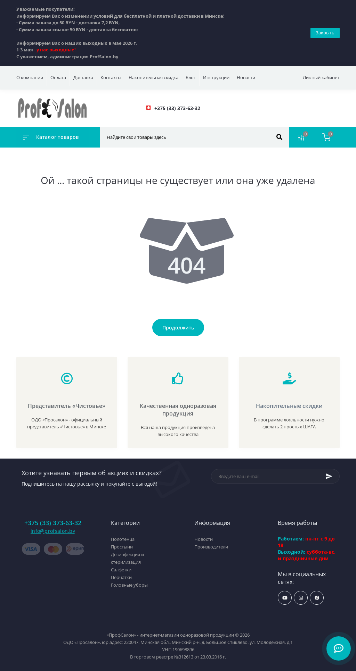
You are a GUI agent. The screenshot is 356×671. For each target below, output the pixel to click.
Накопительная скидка (153, 77)
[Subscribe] (329, 476)
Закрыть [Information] (325, 33)
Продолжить (178, 327)
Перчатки (121, 577)
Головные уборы (129, 585)
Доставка (83, 77)
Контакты (110, 77)
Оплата (58, 77)
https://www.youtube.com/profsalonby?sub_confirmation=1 (285, 598)
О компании (29, 77)
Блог (191, 77)
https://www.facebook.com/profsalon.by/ (317, 598)
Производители (211, 547)
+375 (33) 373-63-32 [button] (52, 523)
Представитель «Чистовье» (66, 406)
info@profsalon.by (53, 531)
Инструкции (216, 77)
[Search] (279, 137)
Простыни (122, 547)
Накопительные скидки (289, 406)
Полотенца (123, 539)
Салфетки (121, 570)
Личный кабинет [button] (321, 77)
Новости (246, 77)
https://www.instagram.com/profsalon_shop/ (301, 598)
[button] (177, 108)
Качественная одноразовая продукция (178, 409)
